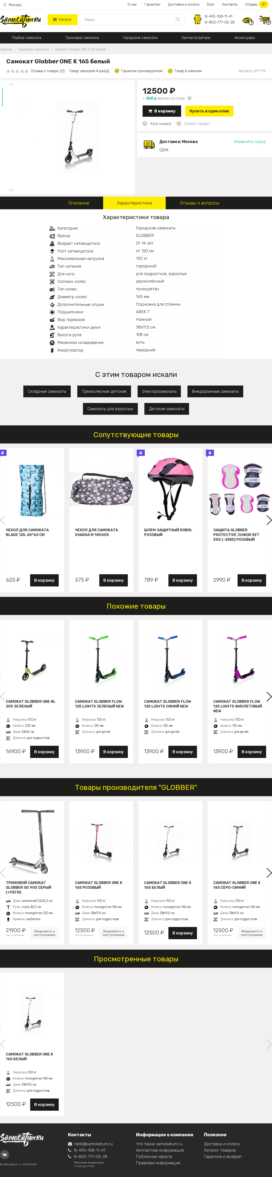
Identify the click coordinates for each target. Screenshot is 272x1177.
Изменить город (250, 142)
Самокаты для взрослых (110, 408)
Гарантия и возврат (223, 1157)
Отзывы (257, 4)
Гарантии (152, 4)
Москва (12, 5)
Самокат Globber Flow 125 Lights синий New (167, 703)
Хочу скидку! (160, 124)
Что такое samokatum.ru (159, 1144)
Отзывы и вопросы (199, 203)
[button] (269, 520)
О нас (132, 4)
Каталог (62, 19)
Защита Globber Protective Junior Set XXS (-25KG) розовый (236, 534)
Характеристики (134, 203)
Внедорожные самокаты (215, 391)
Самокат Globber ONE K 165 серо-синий (236, 885)
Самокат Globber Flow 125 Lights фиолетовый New (237, 706)
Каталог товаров (220, 1150)
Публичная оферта (154, 1157)
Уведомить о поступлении (44, 933)
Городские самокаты (140, 38)
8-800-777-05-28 (220, 22)
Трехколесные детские (104, 391)
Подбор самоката (26, 38)
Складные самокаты (47, 391)
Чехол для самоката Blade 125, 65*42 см (27, 532)
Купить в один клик (209, 111)
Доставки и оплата (183, 4)
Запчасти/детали (196, 38)
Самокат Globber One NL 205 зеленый (31, 703)
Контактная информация (160, 1150)
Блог (210, 4)
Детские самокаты (167, 408)
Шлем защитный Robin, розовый (168, 532)
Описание (78, 203)
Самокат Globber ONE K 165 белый (167, 885)
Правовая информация (158, 1163)
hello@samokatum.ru (90, 1144)
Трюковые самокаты (82, 38)
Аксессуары (244, 38)
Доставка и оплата (222, 1144)
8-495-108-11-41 (218, 16)
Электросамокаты (159, 391)
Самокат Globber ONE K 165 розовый (98, 885)
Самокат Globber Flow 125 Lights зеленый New (99, 703)
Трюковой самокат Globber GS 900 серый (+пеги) (28, 887)
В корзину (161, 111)
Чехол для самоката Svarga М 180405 (96, 532)
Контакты (230, 4)
